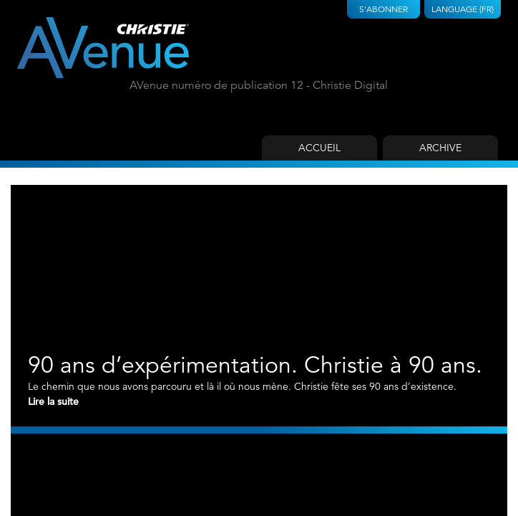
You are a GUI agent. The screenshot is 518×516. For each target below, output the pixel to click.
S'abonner (383, 9)
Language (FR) (462, 9)
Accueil (319, 147)
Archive (440, 147)
